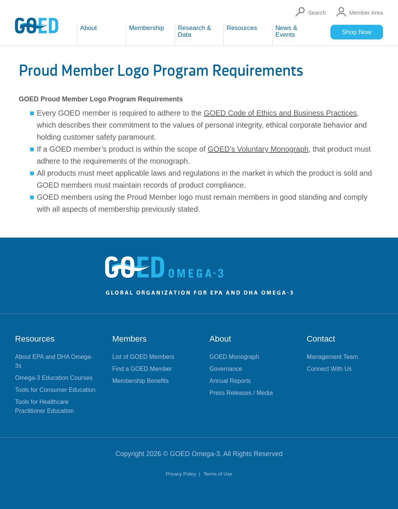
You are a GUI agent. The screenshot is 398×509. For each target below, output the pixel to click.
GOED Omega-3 (195, 454)
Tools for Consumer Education (55, 390)
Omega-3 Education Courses (53, 378)
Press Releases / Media (241, 393)
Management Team (332, 357)
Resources (34, 338)
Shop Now (356, 32)
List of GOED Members (143, 357)
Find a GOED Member (142, 369)
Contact (321, 338)
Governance (226, 369)
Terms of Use (218, 474)
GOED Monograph (234, 357)
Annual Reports (230, 381)
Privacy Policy (182, 474)
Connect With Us (329, 369)
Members (129, 338)
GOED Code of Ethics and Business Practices (280, 113)
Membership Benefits (140, 381)
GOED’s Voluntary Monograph (258, 149)
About (220, 338)
